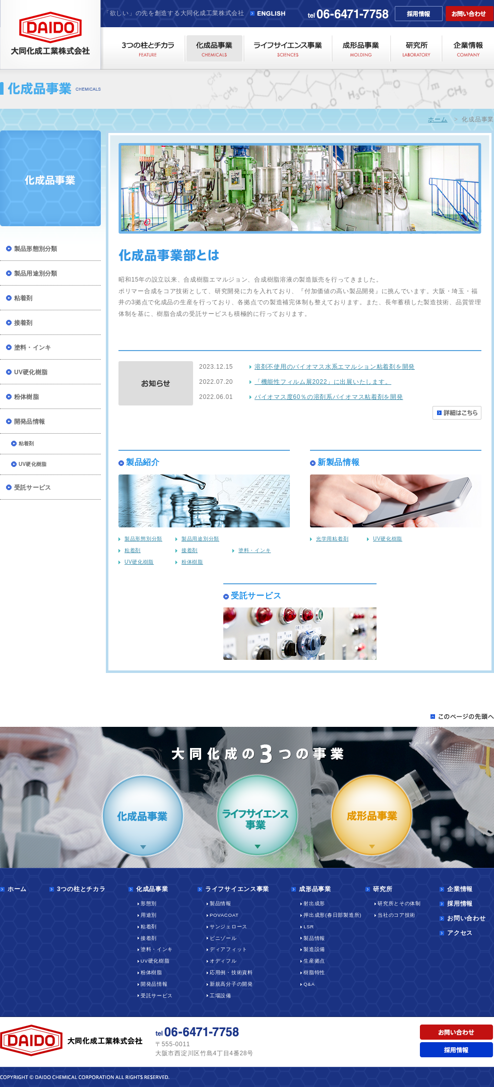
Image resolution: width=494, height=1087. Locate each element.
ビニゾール (223, 938)
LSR (308, 926)
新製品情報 (339, 462)
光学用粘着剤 (332, 538)
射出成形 (314, 903)
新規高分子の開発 (231, 984)
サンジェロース (229, 926)
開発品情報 (29, 421)
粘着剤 (23, 298)
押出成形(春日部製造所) (332, 915)
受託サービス (32, 487)
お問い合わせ (466, 918)
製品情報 (220, 903)
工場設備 (220, 995)
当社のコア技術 (396, 915)
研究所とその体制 (399, 903)
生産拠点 (314, 961)
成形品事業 (315, 889)
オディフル (223, 961)
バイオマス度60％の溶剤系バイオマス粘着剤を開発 (329, 396)
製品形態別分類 (35, 248)
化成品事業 (152, 889)
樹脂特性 (314, 972)
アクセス (460, 932)
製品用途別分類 (35, 273)
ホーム (437, 119)
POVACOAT (224, 915)
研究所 (382, 889)
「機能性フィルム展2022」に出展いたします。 (323, 381)
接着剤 (23, 322)
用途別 (149, 915)
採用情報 (460, 903)
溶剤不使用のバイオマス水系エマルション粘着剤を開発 (335, 366)
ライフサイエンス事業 (237, 889)
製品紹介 (143, 462)
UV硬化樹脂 (30, 372)
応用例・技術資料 (231, 972)
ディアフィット (229, 949)
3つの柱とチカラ (81, 889)
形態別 (149, 903)
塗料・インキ (32, 347)
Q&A (309, 984)
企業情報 (460, 889)
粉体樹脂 (26, 396)
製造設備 (314, 949)
